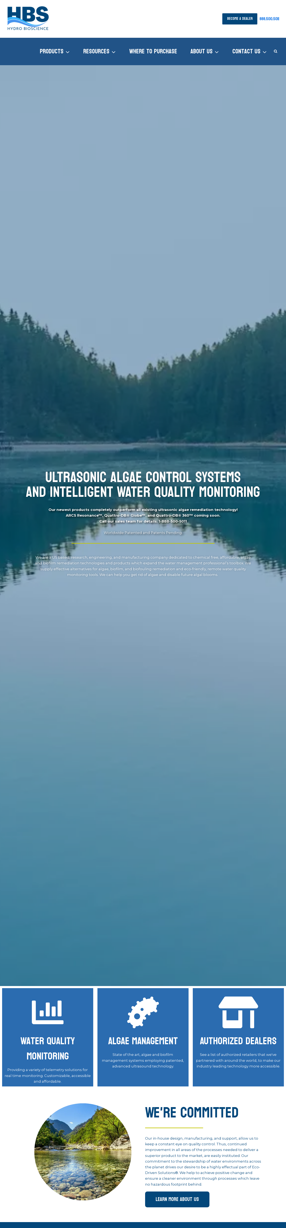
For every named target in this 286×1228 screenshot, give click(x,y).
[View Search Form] (275, 51)
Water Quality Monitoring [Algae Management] (47, 1048)
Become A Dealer (240, 18)
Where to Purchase (153, 51)
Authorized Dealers (238, 1041)
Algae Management (143, 1041)
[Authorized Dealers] (238, 1012)
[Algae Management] (47, 1012)
